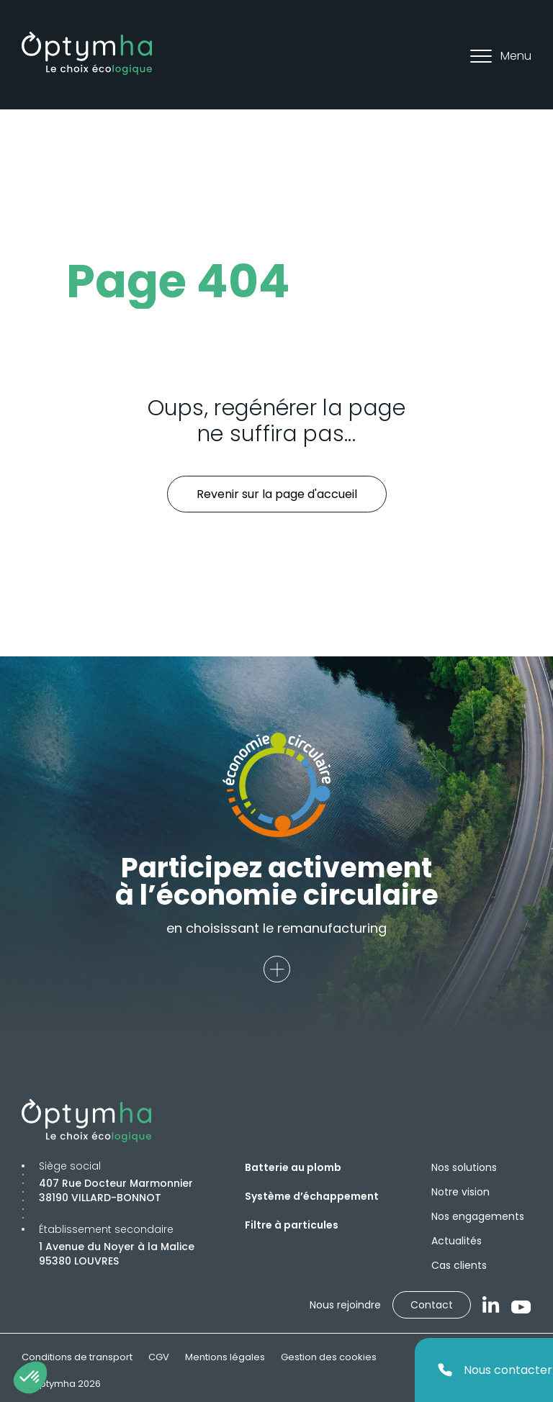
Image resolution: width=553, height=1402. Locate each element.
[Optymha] (87, 53)
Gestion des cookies (329, 1357)
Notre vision (460, 1192)
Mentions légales (225, 1357)
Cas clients (459, 1265)
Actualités (456, 1241)
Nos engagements (477, 1216)
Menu (500, 56)
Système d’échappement (312, 1196)
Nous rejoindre (345, 1305)
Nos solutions (464, 1167)
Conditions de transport (77, 1357)
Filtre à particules (291, 1225)
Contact (431, 1305)
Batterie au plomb (293, 1167)
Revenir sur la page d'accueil (277, 494)
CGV (158, 1357)
